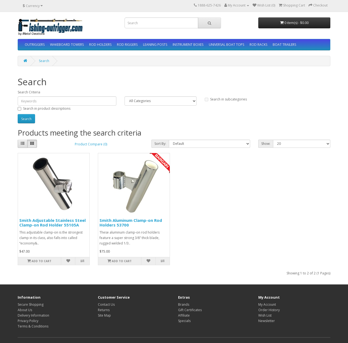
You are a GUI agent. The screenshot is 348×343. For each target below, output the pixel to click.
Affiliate (184, 315)
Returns (104, 310)
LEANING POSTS (155, 44)
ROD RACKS (258, 44)
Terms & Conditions (33, 326)
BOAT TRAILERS (284, 44)
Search (44, 61)
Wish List (265, 315)
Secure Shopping (31, 304)
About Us (25, 310)
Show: (265, 143)
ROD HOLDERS (100, 44)
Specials (184, 320)
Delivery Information (33, 315)
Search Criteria (29, 92)
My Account (267, 304)
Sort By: (160, 143)
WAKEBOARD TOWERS (67, 44)
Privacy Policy (28, 320)
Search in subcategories (226, 99)
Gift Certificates (190, 310)
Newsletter (266, 320)
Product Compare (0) (91, 144)
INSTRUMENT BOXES (188, 44)
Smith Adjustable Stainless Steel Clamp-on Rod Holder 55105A (52, 223)
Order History (269, 310)
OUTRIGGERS (35, 44)
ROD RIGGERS (127, 44)
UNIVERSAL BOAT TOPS (226, 44)
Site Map (104, 315)
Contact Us (106, 304)
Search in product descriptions (44, 108)
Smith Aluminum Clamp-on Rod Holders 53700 (131, 223)
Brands (183, 304)
